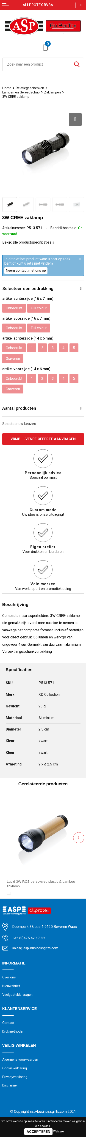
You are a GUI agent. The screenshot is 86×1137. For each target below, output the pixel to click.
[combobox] (36, 64)
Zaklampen (52, 92)
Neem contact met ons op (26, 270)
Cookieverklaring (14, 1070)
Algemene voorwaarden (20, 1061)
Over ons (9, 978)
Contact (8, 1024)
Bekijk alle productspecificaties (28, 242)
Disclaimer (10, 1088)
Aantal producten (19, 408)
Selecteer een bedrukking (27, 288)
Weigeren (59, 1131)
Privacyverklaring (15, 1079)
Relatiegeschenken (30, 88)
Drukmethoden (13, 1033)
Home (7, 88)
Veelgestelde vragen (17, 996)
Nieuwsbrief (11, 987)
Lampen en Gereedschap (21, 92)
